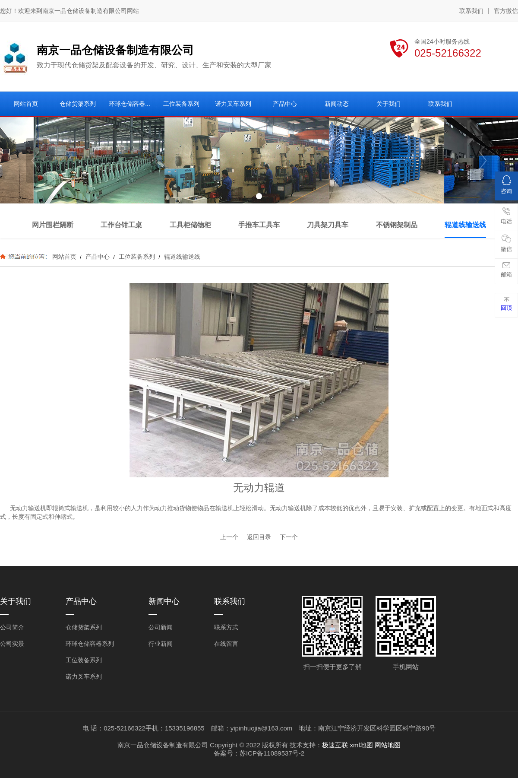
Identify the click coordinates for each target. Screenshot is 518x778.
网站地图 (388, 745)
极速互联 (335, 745)
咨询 (506, 184)
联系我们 (471, 10)
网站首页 (64, 256)
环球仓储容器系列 (90, 643)
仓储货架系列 (84, 627)
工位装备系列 (137, 256)
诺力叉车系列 (84, 676)
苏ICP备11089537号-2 (272, 753)
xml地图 (361, 745)
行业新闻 (160, 643)
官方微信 (506, 11)
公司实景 (12, 643)
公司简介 (12, 627)
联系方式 (226, 627)
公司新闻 (160, 627)
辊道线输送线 (181, 256)
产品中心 (97, 256)
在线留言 (226, 643)
